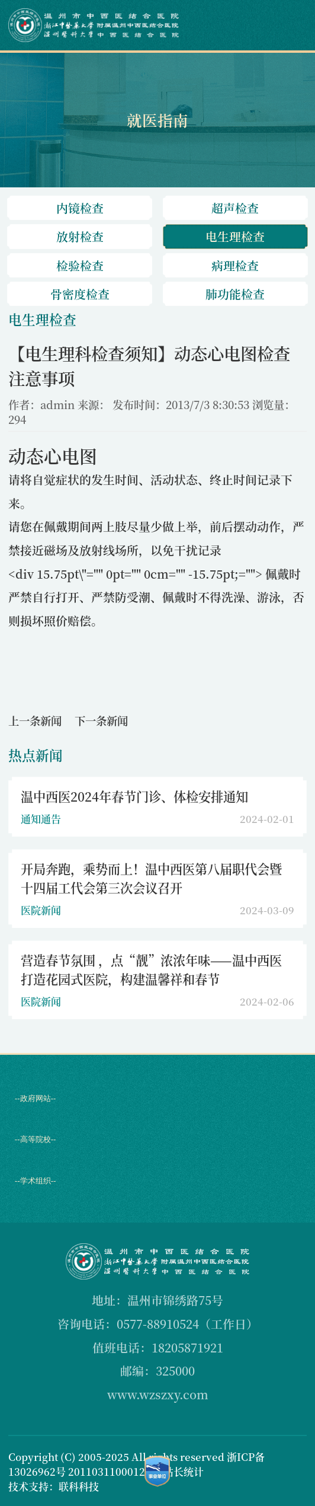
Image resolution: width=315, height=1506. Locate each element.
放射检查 (80, 236)
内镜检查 (80, 207)
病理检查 (235, 265)
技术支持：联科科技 (53, 1486)
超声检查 (235, 207)
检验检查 (80, 265)
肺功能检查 (235, 293)
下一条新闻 (101, 720)
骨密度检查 (80, 293)
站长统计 (183, 1471)
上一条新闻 (35, 720)
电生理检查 (235, 236)
